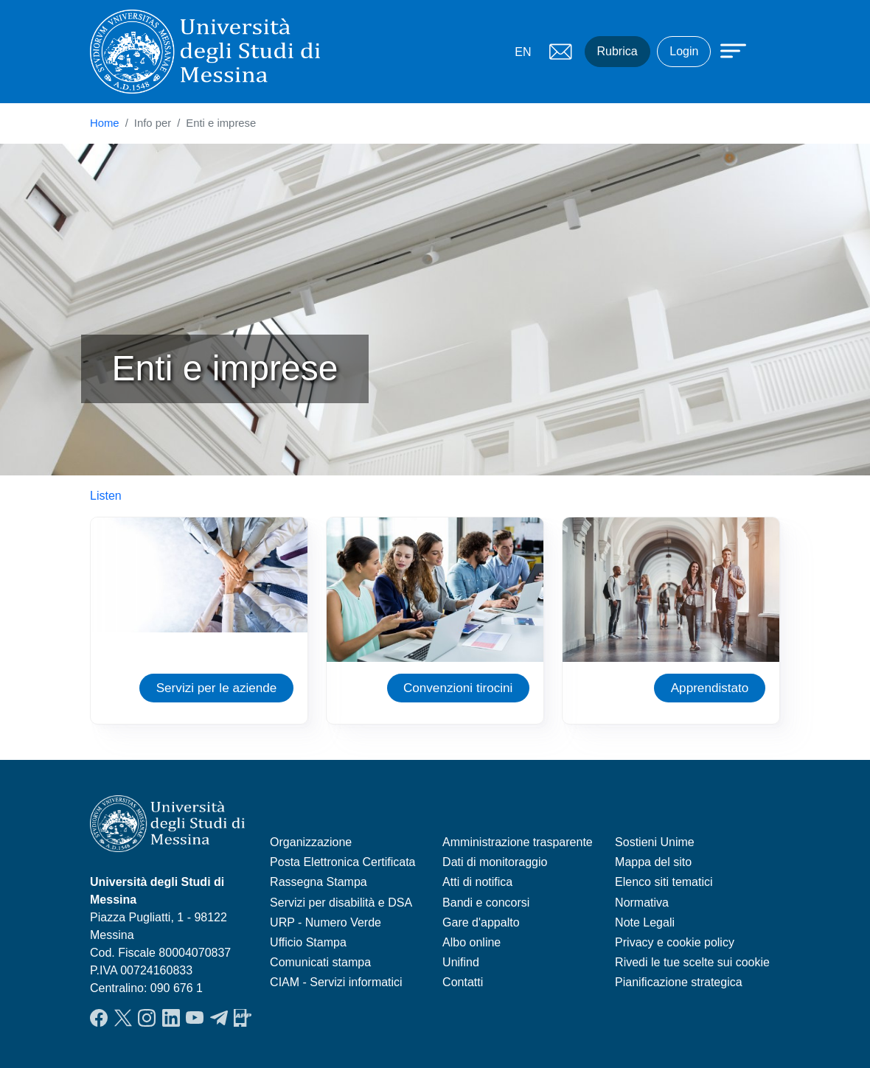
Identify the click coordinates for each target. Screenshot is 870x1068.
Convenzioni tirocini (458, 687)
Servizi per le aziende (216, 687)
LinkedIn (171, 1018)
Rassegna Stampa (318, 882)
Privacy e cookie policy (674, 942)
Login (683, 51)
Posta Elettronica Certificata (342, 862)
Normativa (642, 902)
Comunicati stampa (320, 962)
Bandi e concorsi (485, 902)
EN (523, 52)
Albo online (471, 942)
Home (104, 123)
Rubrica (617, 51)
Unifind (460, 962)
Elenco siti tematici (664, 882)
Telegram (219, 1018)
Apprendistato (710, 687)
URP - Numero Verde (325, 922)
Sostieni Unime (655, 842)
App (242, 1018)
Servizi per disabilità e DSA (341, 902)
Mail (561, 51)
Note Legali (645, 922)
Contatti (462, 982)
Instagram (147, 1018)
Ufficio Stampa (308, 942)
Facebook (99, 1018)
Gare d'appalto (480, 922)
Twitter (123, 1018)
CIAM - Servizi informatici (336, 982)
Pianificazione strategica (678, 982)
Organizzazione (311, 842)
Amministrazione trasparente (517, 842)
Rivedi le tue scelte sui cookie (692, 962)
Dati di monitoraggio (494, 862)
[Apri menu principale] (726, 49)
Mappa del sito (653, 862)
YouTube (194, 1018)
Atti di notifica (477, 882)
